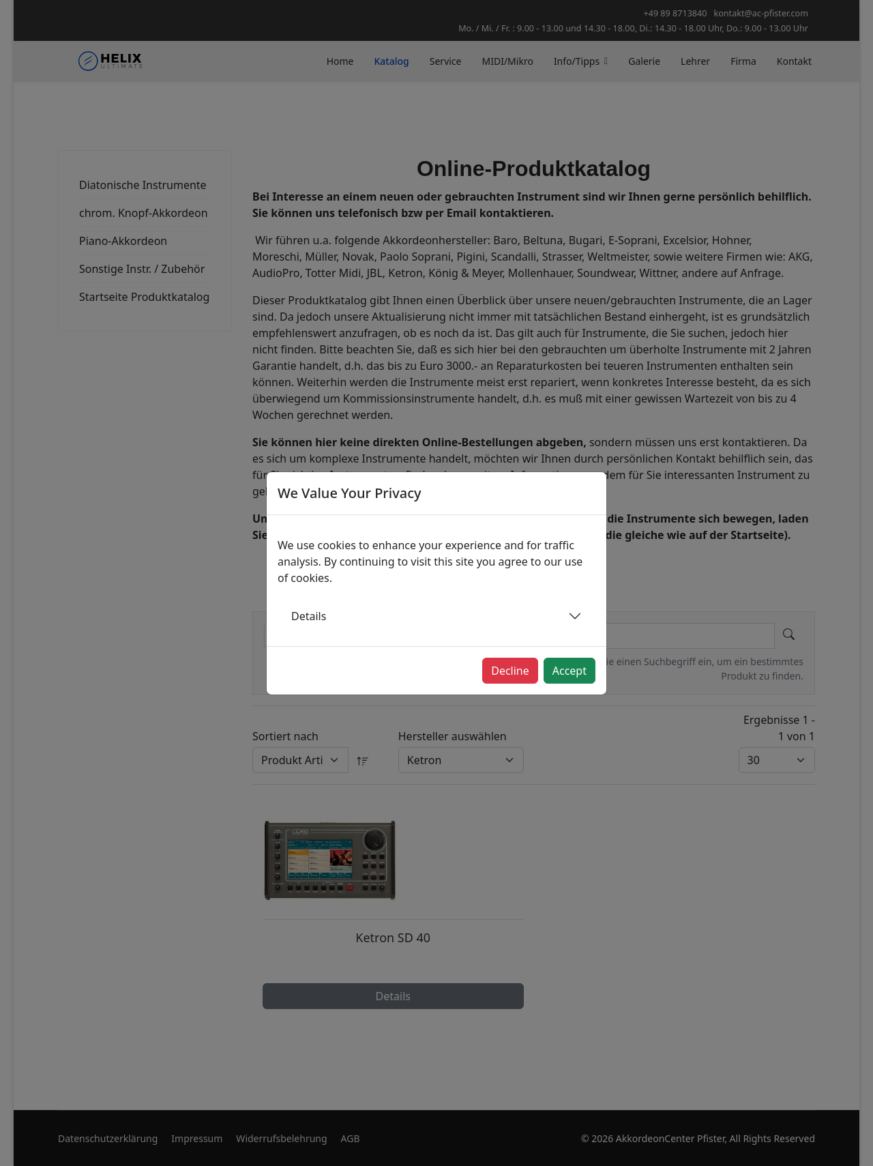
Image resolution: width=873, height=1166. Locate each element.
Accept (569, 670)
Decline (510, 670)
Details (308, 616)
